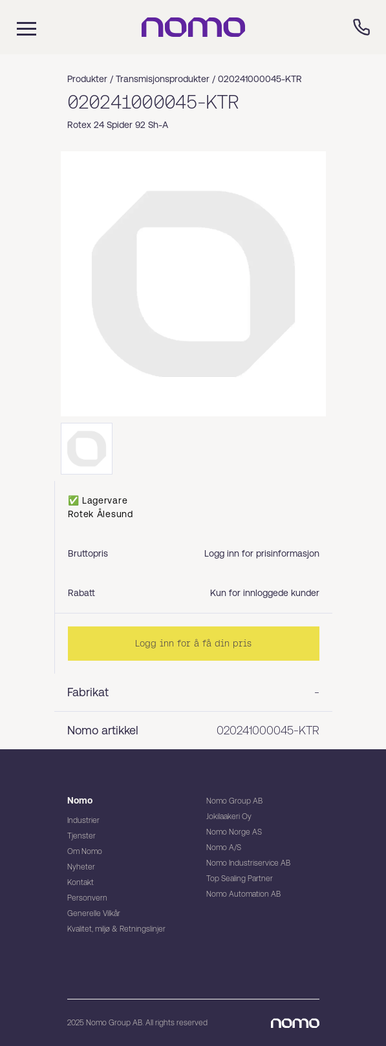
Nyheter (81, 866)
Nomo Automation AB (243, 894)
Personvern (87, 897)
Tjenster (81, 835)
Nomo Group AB (234, 801)
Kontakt (80, 882)
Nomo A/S (223, 847)
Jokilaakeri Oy (229, 816)
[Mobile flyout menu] (18, 27)
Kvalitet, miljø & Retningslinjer (116, 929)
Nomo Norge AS (234, 832)
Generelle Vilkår (93, 913)
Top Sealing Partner (239, 878)
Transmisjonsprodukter (162, 79)
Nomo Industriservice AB (248, 863)
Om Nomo (84, 851)
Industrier (83, 820)
